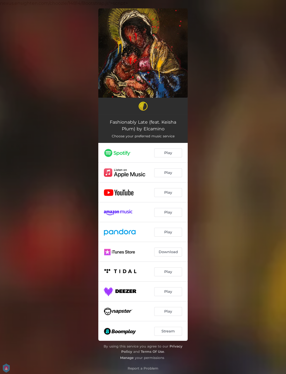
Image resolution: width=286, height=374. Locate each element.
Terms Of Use (152, 351)
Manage (127, 358)
